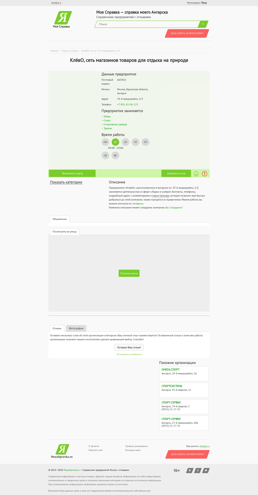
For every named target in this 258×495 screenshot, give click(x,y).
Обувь (107, 116)
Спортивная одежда (115, 124)
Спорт (107, 120)
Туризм (108, 128)
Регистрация (193, 2)
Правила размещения (136, 446)
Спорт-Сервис (171, 402)
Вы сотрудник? (174, 207)
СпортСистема (172, 386)
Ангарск (204, 446)
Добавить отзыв (176, 173)
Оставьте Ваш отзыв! (129, 347)
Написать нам (96, 450)
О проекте (94, 446)
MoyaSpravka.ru (72, 469)
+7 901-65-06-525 (127, 104)
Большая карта (133, 450)
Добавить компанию (187, 33)
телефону (137, 203)
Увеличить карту (72, 173)
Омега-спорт (170, 369)
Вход (204, 2)
